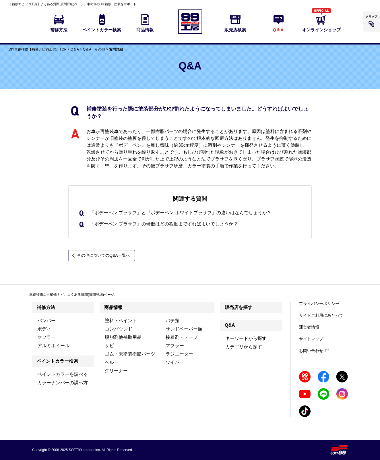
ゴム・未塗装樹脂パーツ (130, 353)
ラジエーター (179, 353)
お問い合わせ (311, 350)
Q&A (230, 325)
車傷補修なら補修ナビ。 (48, 295)
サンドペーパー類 (184, 328)
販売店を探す (238, 307)
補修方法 (46, 307)
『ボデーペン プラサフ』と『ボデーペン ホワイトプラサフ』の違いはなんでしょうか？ (181, 212)
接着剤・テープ (182, 337)
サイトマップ (311, 339)
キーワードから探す (246, 338)
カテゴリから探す (243, 346)
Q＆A (75, 49)
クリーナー (116, 370)
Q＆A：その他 (94, 49)
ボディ (44, 328)
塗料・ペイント (121, 320)
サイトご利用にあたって (321, 315)
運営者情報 (309, 327)
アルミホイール (53, 345)
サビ (109, 345)
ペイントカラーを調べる (62, 374)
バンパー (46, 320)
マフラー (46, 337)
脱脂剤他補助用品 (123, 337)
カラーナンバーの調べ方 (62, 382)
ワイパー (175, 362)
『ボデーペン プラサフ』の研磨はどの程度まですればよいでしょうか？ (164, 223)
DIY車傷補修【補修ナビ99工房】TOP (38, 49)
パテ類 (172, 320)
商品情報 (113, 307)
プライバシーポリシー (319, 303)
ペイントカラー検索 (57, 361)
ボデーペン (130, 145)
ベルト (112, 362)
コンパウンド (118, 328)
